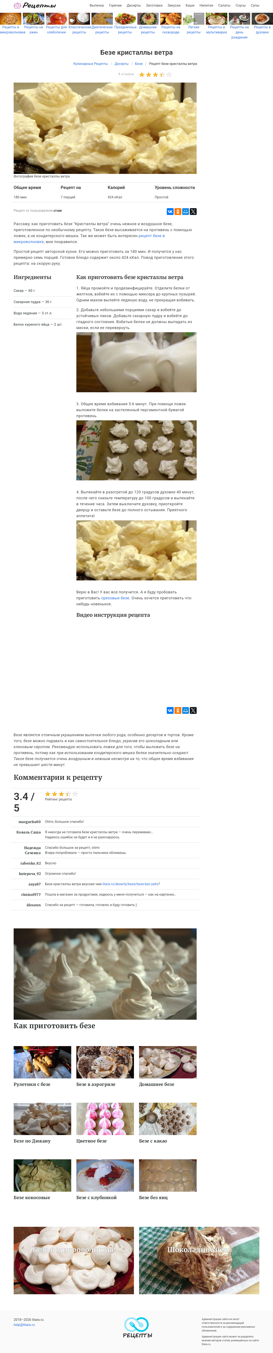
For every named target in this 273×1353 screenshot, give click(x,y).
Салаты (224, 5)
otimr (58, 210)
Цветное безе (91, 1141)
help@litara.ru (24, 1325)
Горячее (115, 5)
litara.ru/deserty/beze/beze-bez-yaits (130, 884)
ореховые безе (115, 598)
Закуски (174, 5)
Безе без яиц (153, 1197)
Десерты (134, 5)
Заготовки (154, 5)
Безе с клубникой (96, 1197)
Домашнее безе (156, 1084)
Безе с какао (153, 1141)
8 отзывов (126, 74)
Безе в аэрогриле (96, 1084)
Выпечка (97, 5)
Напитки (206, 5)
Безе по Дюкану (32, 1141)
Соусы (241, 5)
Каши (190, 5)
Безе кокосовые (32, 1197)
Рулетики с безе (32, 1084)
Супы (255, 5)
